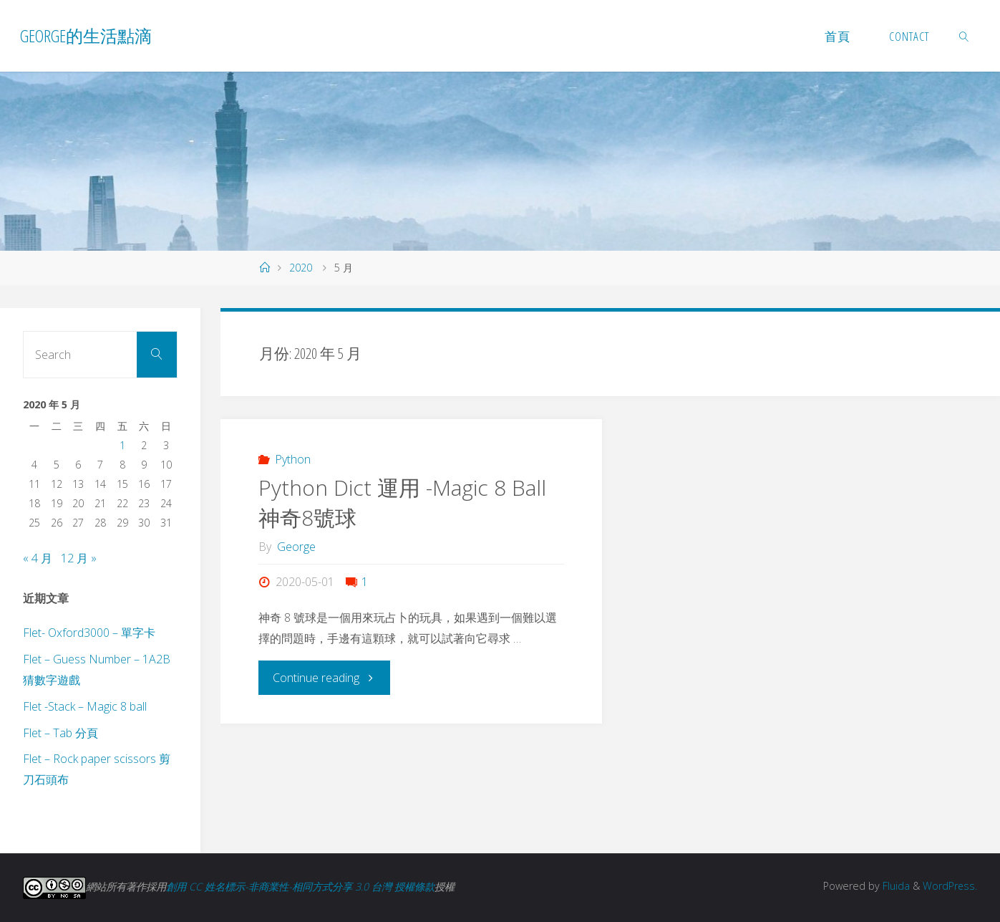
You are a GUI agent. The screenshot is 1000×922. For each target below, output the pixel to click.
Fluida (894, 886)
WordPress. (949, 886)
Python (293, 459)
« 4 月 (37, 558)
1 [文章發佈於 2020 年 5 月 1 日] (122, 445)
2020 (300, 267)
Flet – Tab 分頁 (60, 733)
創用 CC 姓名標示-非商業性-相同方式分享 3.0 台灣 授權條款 (300, 886)
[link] (964, 36)
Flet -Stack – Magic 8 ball (85, 706)
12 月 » (79, 558)
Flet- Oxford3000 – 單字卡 (89, 632)
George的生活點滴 (86, 35)
